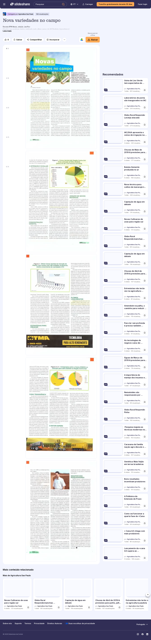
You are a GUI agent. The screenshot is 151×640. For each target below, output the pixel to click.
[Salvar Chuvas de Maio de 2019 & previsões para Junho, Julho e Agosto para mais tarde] (145, 159)
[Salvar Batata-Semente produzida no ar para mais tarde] (145, 177)
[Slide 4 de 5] (14, 149)
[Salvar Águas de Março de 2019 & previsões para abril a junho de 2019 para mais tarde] (145, 367)
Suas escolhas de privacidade (80, 623)
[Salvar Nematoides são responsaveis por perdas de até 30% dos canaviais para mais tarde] (145, 402)
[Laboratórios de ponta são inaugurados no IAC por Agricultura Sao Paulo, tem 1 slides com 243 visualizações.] (125, 103)
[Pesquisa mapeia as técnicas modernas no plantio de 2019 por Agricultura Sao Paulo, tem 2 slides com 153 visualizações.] (125, 432)
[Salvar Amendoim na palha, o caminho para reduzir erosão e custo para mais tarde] (145, 315)
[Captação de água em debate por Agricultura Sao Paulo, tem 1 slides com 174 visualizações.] (125, 207)
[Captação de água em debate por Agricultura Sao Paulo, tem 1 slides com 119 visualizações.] (125, 258)
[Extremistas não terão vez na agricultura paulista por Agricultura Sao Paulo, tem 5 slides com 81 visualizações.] (125, 293)
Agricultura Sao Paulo (25, 14)
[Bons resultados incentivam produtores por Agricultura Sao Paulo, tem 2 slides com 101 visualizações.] (125, 484)
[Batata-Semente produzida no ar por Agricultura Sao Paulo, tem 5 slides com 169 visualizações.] (125, 172)
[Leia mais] (7, 31)
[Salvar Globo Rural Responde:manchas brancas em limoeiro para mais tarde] (145, 246)
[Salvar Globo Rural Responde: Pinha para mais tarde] (145, 419)
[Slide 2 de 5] (14, 90)
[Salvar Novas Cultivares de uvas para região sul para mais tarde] (145, 229)
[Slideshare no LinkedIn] (147, 634)
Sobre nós (7, 623)
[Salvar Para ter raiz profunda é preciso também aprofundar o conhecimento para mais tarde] (145, 333)
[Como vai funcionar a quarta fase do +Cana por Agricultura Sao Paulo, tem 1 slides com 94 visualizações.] (125, 518)
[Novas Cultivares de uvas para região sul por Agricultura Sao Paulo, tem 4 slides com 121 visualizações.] (125, 224)
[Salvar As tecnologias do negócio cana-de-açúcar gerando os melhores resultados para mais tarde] (145, 350)
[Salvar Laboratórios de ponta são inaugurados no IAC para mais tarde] (145, 107)
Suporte (18, 623)
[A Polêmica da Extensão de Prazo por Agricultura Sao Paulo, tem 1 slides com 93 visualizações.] (125, 501)
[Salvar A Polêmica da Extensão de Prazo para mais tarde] (145, 506)
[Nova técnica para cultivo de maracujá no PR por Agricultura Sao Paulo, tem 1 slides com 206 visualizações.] (125, 189)
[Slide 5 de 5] (14, 179)
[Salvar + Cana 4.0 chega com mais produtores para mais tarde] (145, 541)
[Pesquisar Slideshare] (50, 4)
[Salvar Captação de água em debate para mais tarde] (145, 211)
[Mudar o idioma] (75, 4)
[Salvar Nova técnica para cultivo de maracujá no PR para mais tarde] (145, 194)
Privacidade (39, 623)
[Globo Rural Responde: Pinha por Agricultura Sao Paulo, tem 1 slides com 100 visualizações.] (125, 414)
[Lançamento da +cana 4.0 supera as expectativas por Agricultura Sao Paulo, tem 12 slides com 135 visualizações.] (125, 553)
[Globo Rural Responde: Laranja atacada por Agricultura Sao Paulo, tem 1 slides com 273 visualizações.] (125, 120)
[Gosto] (7, 40)
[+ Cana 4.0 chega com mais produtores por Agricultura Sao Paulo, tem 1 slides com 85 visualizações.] (125, 536)
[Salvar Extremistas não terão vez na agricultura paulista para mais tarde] (145, 298)
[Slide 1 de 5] (14, 61)
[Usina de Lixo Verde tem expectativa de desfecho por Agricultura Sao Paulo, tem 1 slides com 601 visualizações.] (125, 85)
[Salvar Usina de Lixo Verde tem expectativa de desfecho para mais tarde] (145, 90)
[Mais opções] (64, 40)
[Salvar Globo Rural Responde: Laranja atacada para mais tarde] (145, 125)
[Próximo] (148, 594)
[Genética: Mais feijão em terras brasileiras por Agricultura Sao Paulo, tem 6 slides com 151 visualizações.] (125, 466)
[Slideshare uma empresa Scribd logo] (20, 4)
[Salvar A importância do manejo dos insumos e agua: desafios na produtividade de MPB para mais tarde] (145, 385)
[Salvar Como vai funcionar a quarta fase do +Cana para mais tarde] (145, 523)
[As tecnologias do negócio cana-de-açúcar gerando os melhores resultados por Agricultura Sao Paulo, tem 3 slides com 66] (125, 345)
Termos (27, 623)
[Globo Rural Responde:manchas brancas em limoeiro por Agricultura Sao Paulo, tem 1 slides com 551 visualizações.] (125, 241)
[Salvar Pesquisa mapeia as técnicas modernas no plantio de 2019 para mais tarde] (145, 437)
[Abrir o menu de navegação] (4, 4)
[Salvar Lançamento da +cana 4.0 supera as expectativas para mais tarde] (145, 558)
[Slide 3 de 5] (14, 120)
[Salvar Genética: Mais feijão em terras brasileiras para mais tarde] (145, 471)
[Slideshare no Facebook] (142, 634)
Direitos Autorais (54, 623)
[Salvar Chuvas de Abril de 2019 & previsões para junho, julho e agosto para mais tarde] (145, 281)
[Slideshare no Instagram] (138, 634)
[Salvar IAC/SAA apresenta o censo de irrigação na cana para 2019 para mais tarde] (145, 142)
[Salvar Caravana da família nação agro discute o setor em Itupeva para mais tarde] (145, 454)
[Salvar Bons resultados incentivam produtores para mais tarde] (145, 488)
